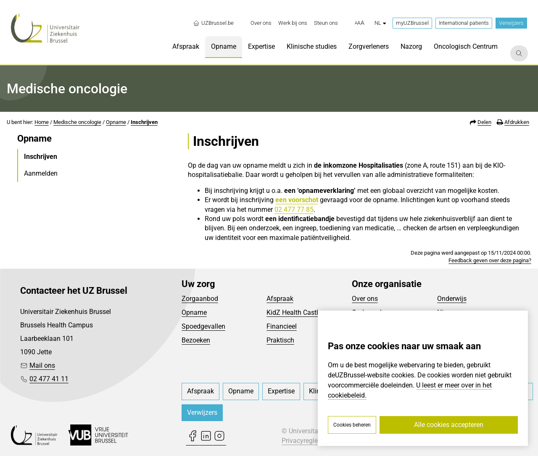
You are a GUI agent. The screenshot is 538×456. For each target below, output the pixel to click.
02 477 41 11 (49, 379)
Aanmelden (41, 173)
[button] (359, 23)
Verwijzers (511, 23)
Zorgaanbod (200, 299)
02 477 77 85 (294, 210)
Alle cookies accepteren (448, 425)
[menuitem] (261, 23)
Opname (116, 122)
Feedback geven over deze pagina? (489, 260)
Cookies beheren (352, 425)
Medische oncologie (77, 122)
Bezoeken (196, 340)
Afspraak (279, 299)
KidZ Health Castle (294, 312)
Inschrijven (144, 122)
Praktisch (280, 340)
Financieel (281, 326)
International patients (464, 23)
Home (41, 122)
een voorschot (296, 200)
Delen (484, 122)
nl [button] (380, 23)
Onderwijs (452, 299)
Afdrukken (516, 122)
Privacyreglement (307, 441)
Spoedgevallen (203, 326)
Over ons (365, 299)
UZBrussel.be (213, 23)
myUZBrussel (412, 23)
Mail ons (42, 365)
